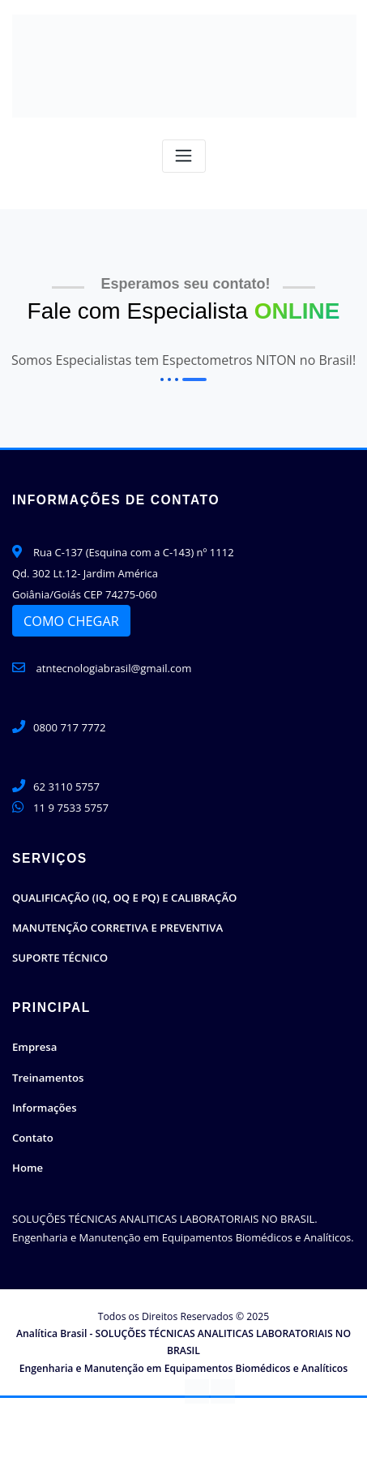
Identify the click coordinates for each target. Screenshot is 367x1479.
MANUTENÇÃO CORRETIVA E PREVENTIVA (116, 927)
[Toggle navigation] (184, 156)
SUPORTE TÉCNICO (59, 956)
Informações (44, 1105)
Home (27, 1164)
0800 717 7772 (69, 727)
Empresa (34, 1045)
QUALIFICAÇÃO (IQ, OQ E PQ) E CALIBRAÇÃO (123, 897)
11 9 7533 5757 (70, 807)
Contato (32, 1134)
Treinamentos (47, 1075)
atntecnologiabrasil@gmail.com (101, 668)
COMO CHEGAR (71, 620)
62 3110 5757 (66, 785)
